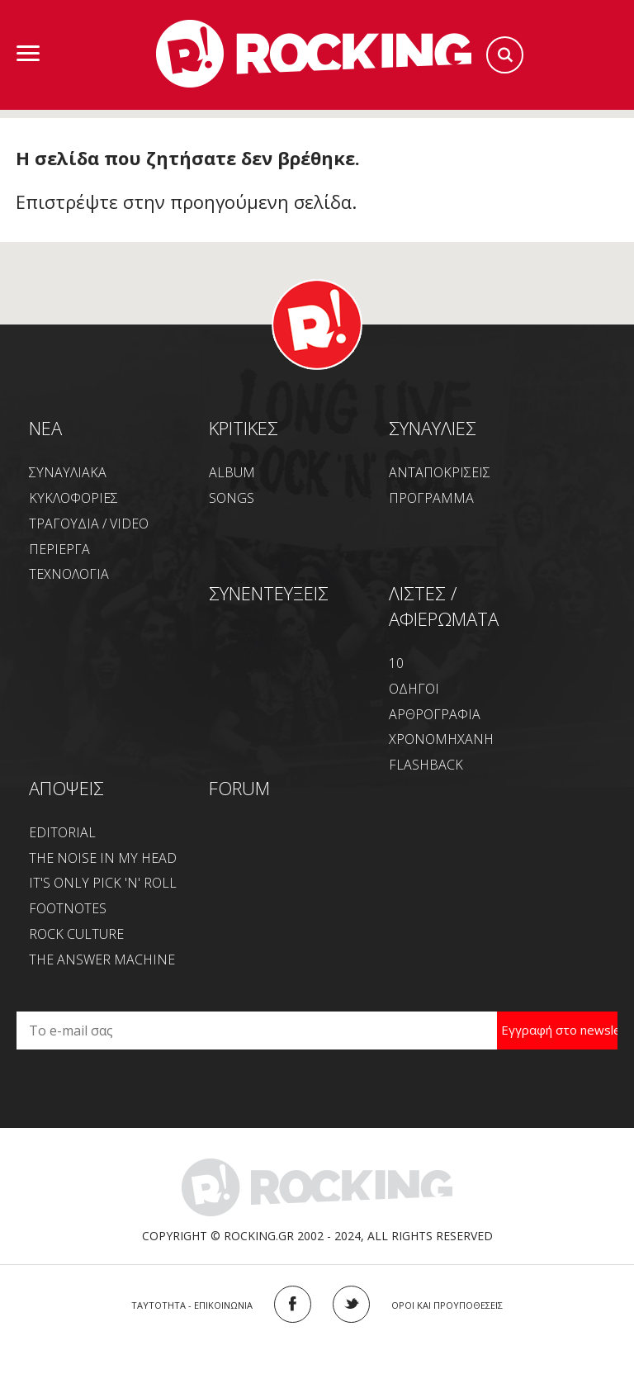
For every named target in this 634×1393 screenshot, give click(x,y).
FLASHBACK (426, 765)
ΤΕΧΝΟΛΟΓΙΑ (69, 574)
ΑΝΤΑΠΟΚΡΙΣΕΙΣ (439, 472)
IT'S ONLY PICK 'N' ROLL (103, 883)
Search (504, 54)
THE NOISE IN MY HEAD (103, 858)
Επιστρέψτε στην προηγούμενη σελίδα (184, 201)
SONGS (231, 498)
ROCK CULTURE (76, 934)
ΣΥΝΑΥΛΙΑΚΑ (67, 472)
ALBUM (232, 472)
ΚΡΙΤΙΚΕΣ (243, 427)
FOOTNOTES (67, 908)
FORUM (239, 787)
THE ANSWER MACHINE (102, 959)
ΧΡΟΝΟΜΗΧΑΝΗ (441, 739)
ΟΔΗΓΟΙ (414, 689)
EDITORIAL (62, 832)
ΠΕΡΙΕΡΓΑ (59, 549)
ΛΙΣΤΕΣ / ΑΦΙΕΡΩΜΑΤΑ (444, 605)
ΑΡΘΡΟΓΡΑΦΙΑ (434, 714)
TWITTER (351, 1304)
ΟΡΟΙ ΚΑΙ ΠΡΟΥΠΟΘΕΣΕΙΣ (447, 1305)
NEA (45, 427)
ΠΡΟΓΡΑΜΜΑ (431, 498)
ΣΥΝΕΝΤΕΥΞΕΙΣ (269, 592)
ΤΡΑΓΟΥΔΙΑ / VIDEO (89, 523)
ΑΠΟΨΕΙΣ (66, 787)
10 (396, 663)
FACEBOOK (292, 1304)
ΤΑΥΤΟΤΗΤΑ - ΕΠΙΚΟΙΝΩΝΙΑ (192, 1305)
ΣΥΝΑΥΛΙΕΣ (432, 427)
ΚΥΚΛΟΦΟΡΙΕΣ (73, 498)
